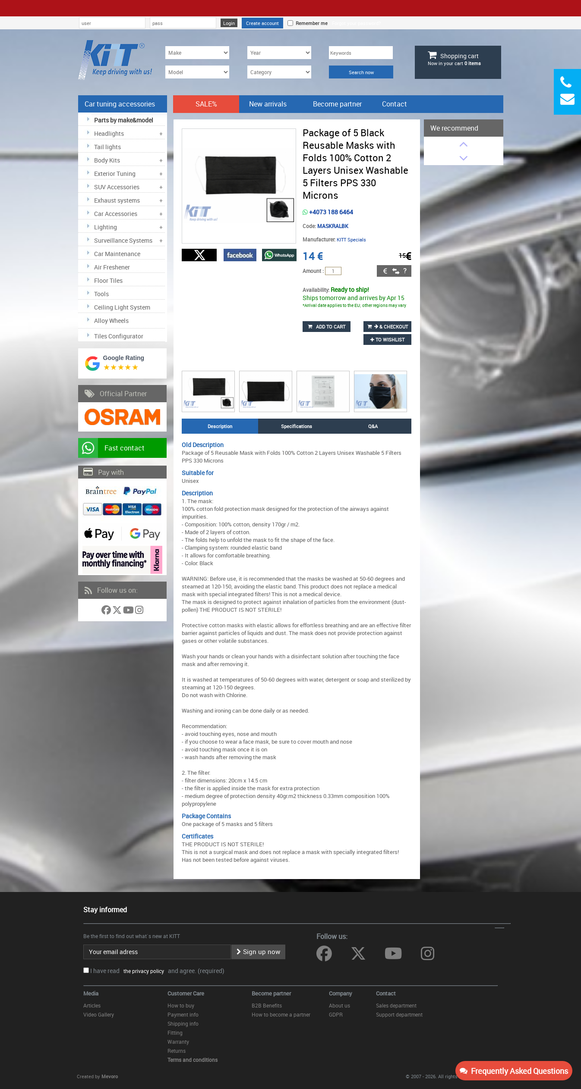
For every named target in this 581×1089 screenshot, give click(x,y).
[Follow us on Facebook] (106, 611)
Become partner (337, 104)
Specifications (296, 426)
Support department (399, 1014)
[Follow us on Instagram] (139, 611)
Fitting (175, 1032)
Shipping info (183, 1023)
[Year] (279, 52)
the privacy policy (142, 970)
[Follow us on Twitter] (117, 611)
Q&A (373, 426)
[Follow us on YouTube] (129, 611)
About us (339, 1005)
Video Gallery (98, 1014)
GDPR (336, 1014)
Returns (176, 1050)
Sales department (396, 1005)
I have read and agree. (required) (157, 971)
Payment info (183, 1014)
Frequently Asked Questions (514, 1071)
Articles (92, 1005)
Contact (394, 104)
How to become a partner (281, 1014)
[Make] (197, 52)
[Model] (197, 72)
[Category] (279, 72)
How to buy (180, 1005)
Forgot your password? (356, 23)
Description (220, 426)
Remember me (310, 23)
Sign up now (258, 951)
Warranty (178, 1041)
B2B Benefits (267, 1005)
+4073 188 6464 (328, 212)
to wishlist (387, 339)
